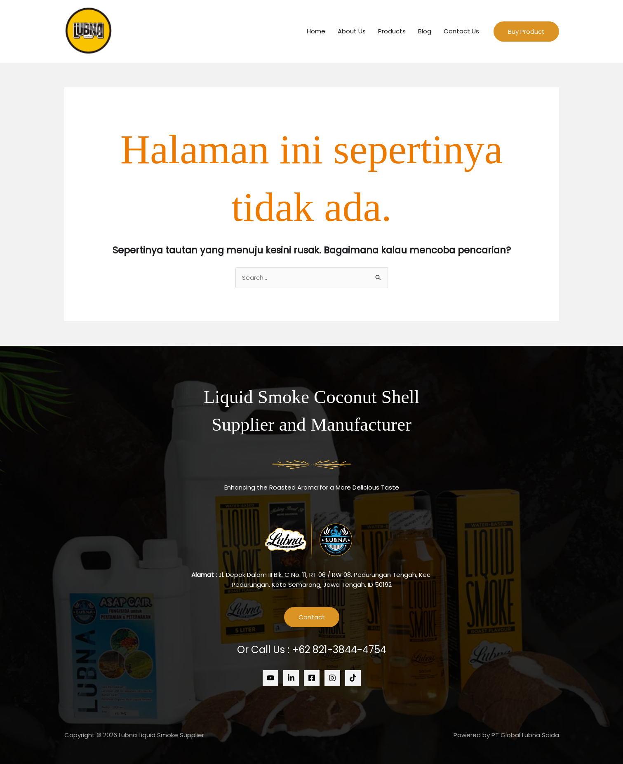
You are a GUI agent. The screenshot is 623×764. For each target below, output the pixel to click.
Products (392, 31)
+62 (339, 649)
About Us (352, 31)
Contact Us (461, 31)
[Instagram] (332, 678)
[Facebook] (312, 678)
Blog (424, 31)
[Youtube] (270, 678)
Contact (312, 617)
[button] (526, 31)
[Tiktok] (353, 678)
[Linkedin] (291, 678)
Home (316, 31)
